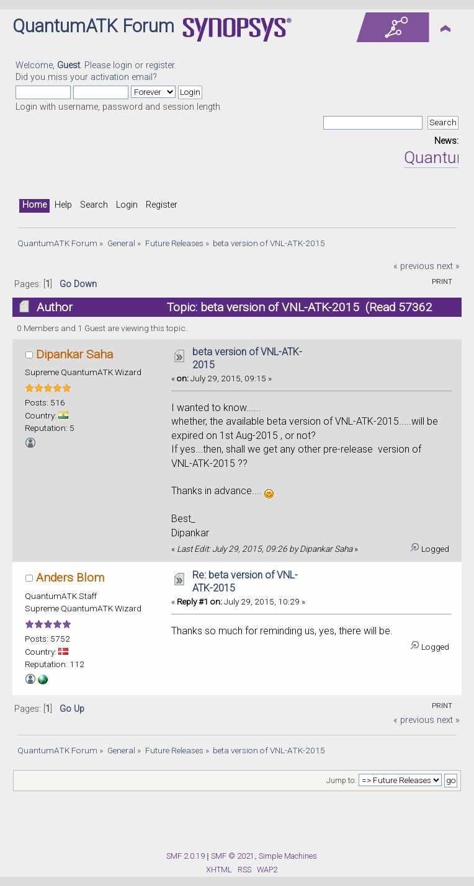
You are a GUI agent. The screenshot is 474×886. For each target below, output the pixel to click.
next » (448, 266)
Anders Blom (70, 577)
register (160, 65)
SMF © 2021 (232, 856)
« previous (413, 266)
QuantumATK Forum (93, 26)
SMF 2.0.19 (185, 856)
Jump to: (341, 780)
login (122, 65)
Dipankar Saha (74, 354)
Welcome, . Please (64, 65)
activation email (122, 77)
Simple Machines (288, 856)
